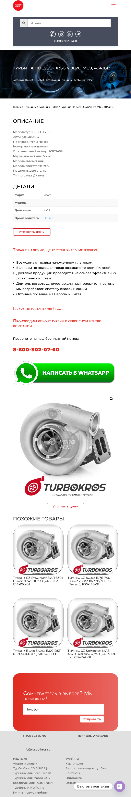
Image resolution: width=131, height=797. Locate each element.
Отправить (92, 719)
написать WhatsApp (93, 736)
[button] (111, 398)
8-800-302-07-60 (36, 350)
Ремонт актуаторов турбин (86, 768)
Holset (48, 218)
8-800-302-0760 (65, 41)
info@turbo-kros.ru (36, 749)
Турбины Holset (84, 79)
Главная (18, 106)
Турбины (66, 79)
